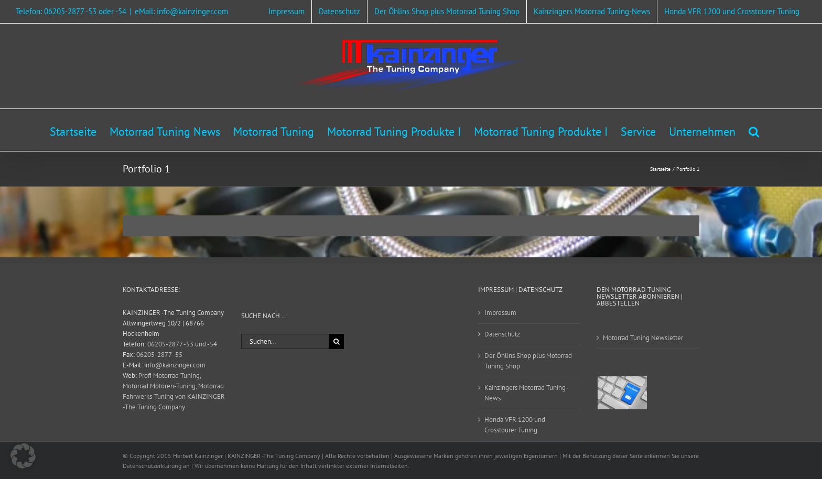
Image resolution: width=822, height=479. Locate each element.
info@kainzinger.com (175, 365)
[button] (754, 130)
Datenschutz (502, 334)
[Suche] (336, 341)
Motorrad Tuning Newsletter (643, 337)
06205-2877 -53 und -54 (182, 344)
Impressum (500, 312)
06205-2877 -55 (159, 354)
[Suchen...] (285, 341)
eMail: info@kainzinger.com (181, 11)
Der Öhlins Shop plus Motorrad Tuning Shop (528, 361)
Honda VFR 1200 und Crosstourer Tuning (514, 424)
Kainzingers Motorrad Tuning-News (526, 392)
